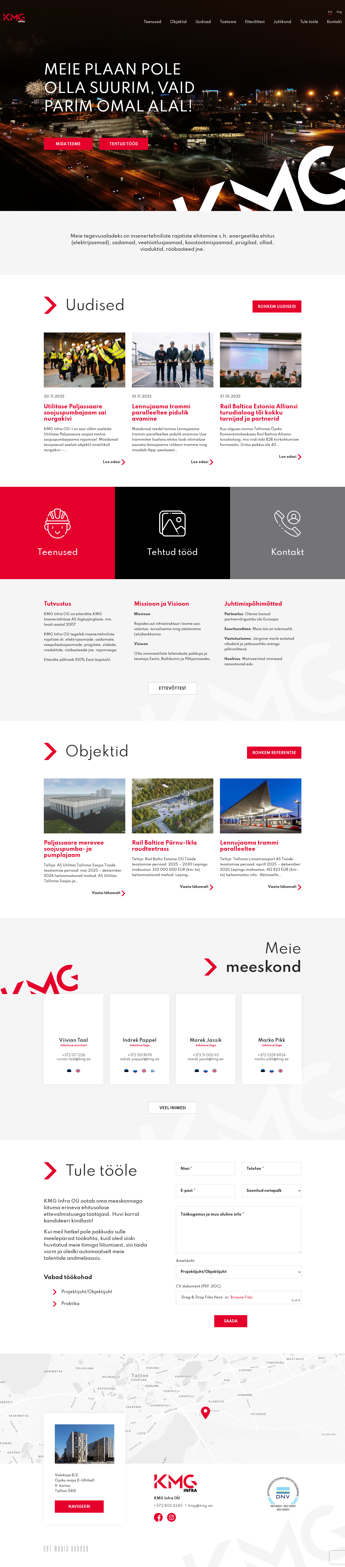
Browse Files (242, 1300)
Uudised (203, 27)
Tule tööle (309, 27)
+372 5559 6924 (272, 1056)
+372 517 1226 (73, 1056)
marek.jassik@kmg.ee (205, 1060)
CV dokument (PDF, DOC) (198, 1289)
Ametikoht (185, 1263)
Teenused (152, 27)
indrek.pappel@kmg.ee (139, 1060)
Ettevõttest (255, 27)
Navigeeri (79, 1510)
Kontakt (334, 27)
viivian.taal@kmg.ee (73, 1060)
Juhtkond (282, 27)
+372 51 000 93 (206, 1056)
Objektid (178, 27)
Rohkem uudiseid (277, 307)
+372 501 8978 (139, 1056)
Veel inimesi (172, 1110)
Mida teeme (68, 144)
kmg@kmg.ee (200, 1509)
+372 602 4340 (168, 1509)
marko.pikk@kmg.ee (272, 1060)
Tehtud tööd (123, 144)
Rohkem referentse (274, 754)
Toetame (228, 27)
